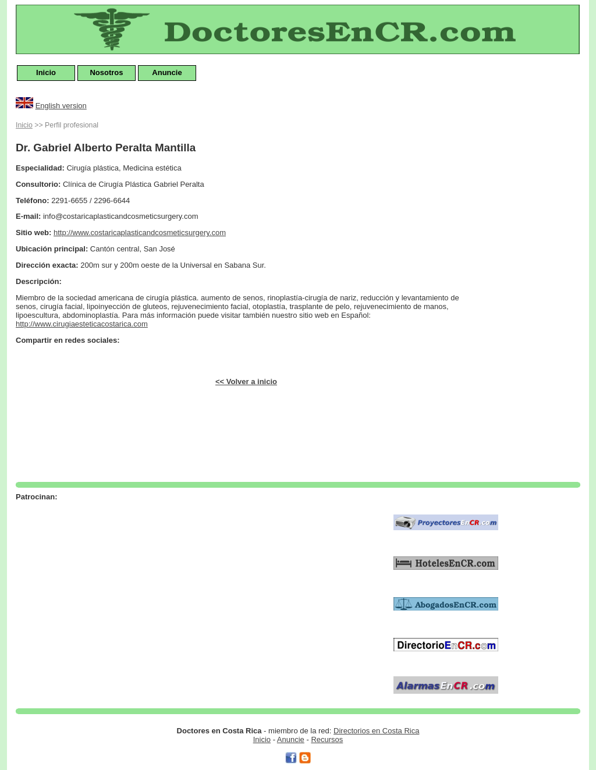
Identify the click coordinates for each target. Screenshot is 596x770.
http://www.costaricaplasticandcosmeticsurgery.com (140, 232)
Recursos (327, 739)
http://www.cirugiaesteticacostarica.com (82, 324)
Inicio (46, 72)
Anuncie (167, 72)
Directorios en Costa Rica (376, 730)
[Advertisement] (533, 293)
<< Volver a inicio (246, 381)
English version (61, 105)
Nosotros (106, 72)
